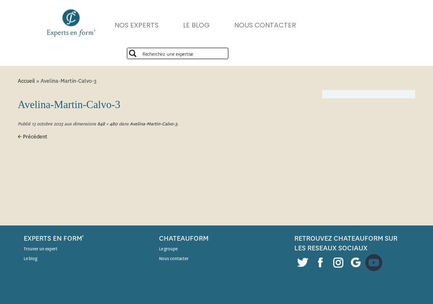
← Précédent (32, 136)
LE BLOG (196, 25)
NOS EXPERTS (137, 25)
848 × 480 (107, 124)
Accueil (26, 80)
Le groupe (168, 249)
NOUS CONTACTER (265, 25)
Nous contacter (174, 258)
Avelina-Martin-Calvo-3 (153, 124)
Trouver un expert (41, 249)
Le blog (30, 258)
